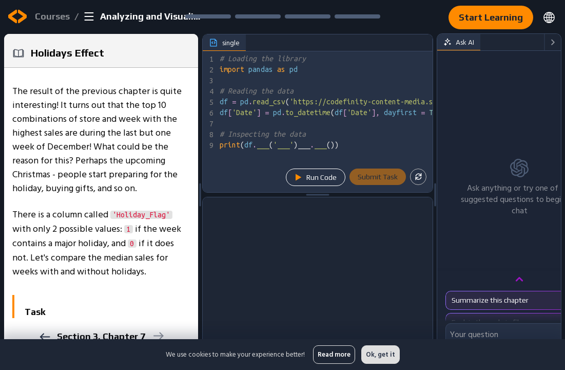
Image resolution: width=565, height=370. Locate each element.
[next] (157, 335)
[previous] (44, 336)
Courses (52, 16)
